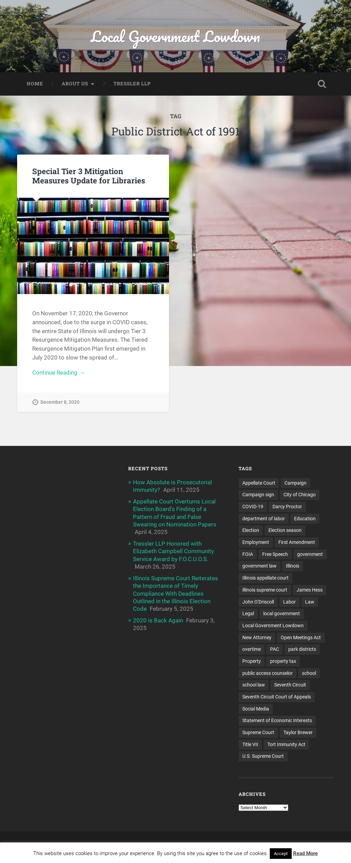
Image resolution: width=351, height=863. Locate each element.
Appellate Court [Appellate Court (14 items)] (258, 483)
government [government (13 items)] (310, 554)
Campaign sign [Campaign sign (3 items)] (258, 494)
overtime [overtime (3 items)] (251, 649)
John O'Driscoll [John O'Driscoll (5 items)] (258, 602)
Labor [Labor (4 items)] (289, 602)
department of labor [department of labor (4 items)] (263, 518)
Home (35, 84)
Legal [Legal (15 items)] (248, 613)
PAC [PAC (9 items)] (274, 649)
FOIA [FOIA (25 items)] (247, 554)
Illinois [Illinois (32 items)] (292, 566)
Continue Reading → (58, 372)
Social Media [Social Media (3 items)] (255, 709)
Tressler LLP (132, 84)
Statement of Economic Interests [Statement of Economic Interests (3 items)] (277, 720)
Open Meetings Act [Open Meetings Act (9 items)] (301, 637)
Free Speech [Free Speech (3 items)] (275, 554)
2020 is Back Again (158, 620)
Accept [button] (281, 853)
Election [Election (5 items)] (250, 530)
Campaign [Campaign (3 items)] (295, 483)
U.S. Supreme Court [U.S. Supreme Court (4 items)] (263, 756)
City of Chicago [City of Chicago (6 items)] (299, 494)
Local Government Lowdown (175, 36)
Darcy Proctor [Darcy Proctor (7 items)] (287, 506)
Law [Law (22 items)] (309, 602)
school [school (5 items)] (309, 673)
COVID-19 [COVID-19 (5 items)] (252, 506)
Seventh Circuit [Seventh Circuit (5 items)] (290, 685)
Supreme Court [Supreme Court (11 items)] (258, 732)
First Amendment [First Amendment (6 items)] (296, 542)
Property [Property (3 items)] (251, 661)
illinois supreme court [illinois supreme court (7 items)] (264, 590)
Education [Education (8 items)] (305, 518)
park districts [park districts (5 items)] (302, 649)
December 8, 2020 (60, 402)
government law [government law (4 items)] (259, 566)
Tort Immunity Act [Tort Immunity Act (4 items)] (286, 744)
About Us (75, 84)
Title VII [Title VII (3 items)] (250, 744)
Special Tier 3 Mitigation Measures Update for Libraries (88, 175)
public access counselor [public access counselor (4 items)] (267, 673)
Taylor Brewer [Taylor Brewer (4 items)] (298, 732)
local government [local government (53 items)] (281, 613)
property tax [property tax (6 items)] (283, 661)
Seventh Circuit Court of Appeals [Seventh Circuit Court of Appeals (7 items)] (276, 697)
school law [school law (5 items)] (253, 685)
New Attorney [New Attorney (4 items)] (256, 637)
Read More (305, 853)
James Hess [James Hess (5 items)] (309, 590)
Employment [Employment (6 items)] (255, 542)
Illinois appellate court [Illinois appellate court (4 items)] (265, 578)
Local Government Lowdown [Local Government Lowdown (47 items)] (273, 625)
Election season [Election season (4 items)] (285, 530)
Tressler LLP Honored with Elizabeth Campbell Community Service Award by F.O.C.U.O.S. (173, 551)
